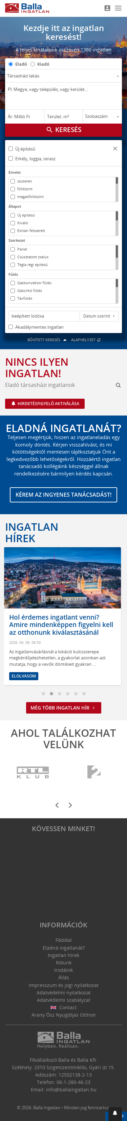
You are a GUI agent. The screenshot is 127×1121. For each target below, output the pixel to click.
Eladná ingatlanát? (64, 948)
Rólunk (63, 962)
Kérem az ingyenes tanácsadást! (63, 494)
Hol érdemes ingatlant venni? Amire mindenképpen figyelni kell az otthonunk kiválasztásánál (62, 625)
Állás (63, 977)
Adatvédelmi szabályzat (63, 1000)
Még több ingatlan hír (63, 707)
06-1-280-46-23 (73, 1082)
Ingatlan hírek (31, 532)
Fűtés (13, 274)
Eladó (21, 64)
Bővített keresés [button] (47, 339)
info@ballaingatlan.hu (71, 1089)
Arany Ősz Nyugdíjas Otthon (63, 1015)
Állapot (14, 206)
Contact (63, 1007)
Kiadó (43, 64)
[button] (115, 149)
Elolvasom (25, 676)
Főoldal (64, 940)
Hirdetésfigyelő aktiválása (48, 403)
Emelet (14, 172)
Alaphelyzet (86, 339)
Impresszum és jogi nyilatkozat (64, 985)
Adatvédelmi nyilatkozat (64, 992)
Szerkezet (16, 240)
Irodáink (63, 970)
